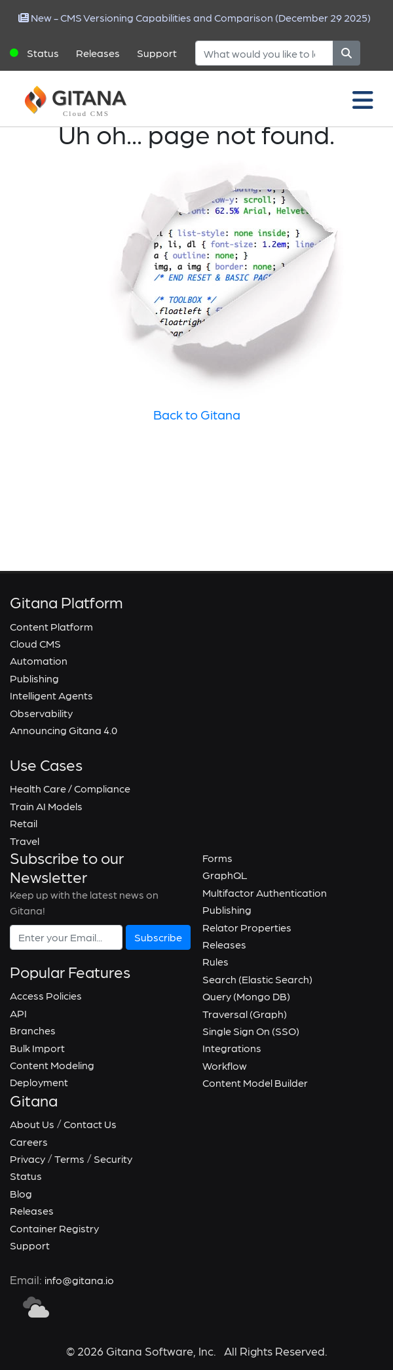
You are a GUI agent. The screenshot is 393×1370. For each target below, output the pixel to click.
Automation (38, 660)
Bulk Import (37, 1048)
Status (43, 53)
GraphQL (225, 875)
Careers (29, 1141)
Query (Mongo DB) (246, 996)
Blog (21, 1193)
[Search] (264, 53)
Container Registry (54, 1228)
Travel (24, 841)
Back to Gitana (196, 414)
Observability (41, 713)
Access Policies (46, 995)
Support (157, 53)
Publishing (34, 678)
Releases (98, 53)
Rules (215, 961)
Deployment (39, 1082)
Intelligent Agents (51, 695)
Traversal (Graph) (244, 1014)
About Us (32, 1124)
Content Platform (51, 626)
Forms (217, 858)
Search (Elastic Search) (257, 979)
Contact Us (90, 1124)
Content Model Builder (255, 1082)
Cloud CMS (35, 643)
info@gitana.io (79, 1280)
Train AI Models (46, 806)
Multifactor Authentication (264, 892)
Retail (23, 823)
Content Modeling (52, 1065)
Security (113, 1158)
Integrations (231, 1048)
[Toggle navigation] (363, 99)
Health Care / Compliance (70, 788)
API (18, 1013)
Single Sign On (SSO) (250, 1031)
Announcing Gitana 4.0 (63, 730)
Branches (33, 1030)
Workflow (224, 1065)
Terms (69, 1158)
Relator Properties (246, 927)
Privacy (27, 1158)
